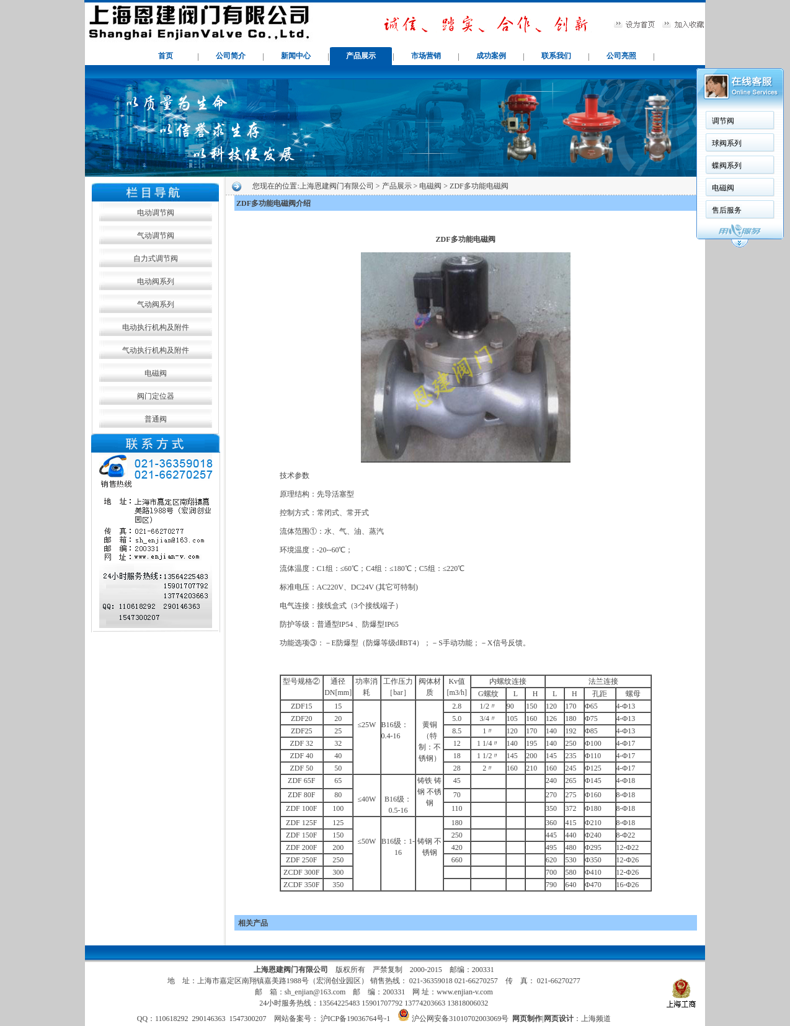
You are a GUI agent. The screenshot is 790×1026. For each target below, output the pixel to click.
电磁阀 (155, 373)
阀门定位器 (155, 396)
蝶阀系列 (727, 165)
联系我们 (556, 55)
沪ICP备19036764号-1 (355, 1018)
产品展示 (361, 55)
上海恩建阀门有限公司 (337, 186)
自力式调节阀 (155, 258)
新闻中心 (296, 55)
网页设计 (559, 1018)
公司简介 (231, 55)
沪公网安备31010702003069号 (460, 1018)
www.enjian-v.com (464, 992)
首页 (165, 55)
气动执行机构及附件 (155, 350)
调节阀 (723, 121)
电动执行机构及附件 (155, 327)
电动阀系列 (155, 281)
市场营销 (426, 55)
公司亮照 (621, 55)
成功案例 (491, 55)
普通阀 (155, 419)
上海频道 (596, 1018)
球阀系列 (727, 143)
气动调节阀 (155, 235)
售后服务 (727, 210)
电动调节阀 (155, 212)
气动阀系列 (155, 304)
